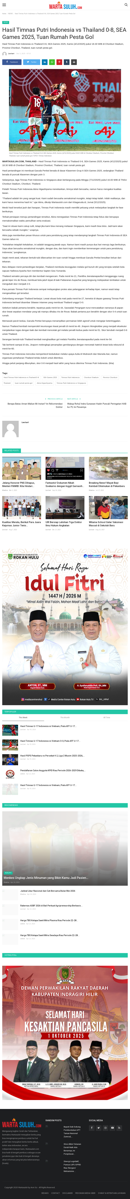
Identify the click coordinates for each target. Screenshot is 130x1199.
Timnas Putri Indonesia (70, 377)
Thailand (7, 383)
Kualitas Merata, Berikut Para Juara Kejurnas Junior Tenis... (21, 524)
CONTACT (55, 1193)
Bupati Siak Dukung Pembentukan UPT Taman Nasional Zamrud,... (72, 1132)
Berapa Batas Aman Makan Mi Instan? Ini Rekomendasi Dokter (35, 405)
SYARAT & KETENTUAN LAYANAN (112, 1193)
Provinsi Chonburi (110, 377)
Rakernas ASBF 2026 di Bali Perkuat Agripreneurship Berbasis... (51, 905)
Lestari (8, 54)
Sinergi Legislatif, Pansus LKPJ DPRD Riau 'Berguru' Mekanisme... (72, 1166)
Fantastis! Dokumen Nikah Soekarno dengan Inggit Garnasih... (65, 484)
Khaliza (5, 490)
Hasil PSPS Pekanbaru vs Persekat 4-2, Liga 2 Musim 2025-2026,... (52, 756)
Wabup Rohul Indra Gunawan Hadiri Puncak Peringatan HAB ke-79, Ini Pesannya (96, 405)
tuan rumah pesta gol (23, 383)
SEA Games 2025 (50, 377)
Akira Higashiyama (44, 383)
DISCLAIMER (67, 1193)
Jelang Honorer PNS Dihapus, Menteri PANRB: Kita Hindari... (18, 484)
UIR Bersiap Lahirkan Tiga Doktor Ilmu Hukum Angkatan (64, 524)
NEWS (10, 13)
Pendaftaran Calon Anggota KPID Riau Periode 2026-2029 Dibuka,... (53, 770)
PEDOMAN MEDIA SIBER (85, 1193)
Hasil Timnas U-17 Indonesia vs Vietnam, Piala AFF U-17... (48, 726)
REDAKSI (45, 1193)
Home (4, 13)
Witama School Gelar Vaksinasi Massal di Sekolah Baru (106, 524)
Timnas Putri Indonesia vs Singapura (71, 383)
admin (22, 774)
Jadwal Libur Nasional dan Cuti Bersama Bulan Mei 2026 (47, 891)
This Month (65, 717)
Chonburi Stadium (91, 377)
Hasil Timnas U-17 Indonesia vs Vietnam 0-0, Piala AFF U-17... (50, 741)
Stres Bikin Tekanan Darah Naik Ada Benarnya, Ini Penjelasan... (72, 1149)
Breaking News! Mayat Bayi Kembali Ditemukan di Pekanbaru (107, 484)
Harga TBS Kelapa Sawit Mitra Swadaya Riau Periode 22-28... (49, 935)
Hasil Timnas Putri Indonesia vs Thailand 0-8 (21, 377)
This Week (23, 717)
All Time (106, 717)
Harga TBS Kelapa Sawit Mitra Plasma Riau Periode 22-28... (49, 920)
